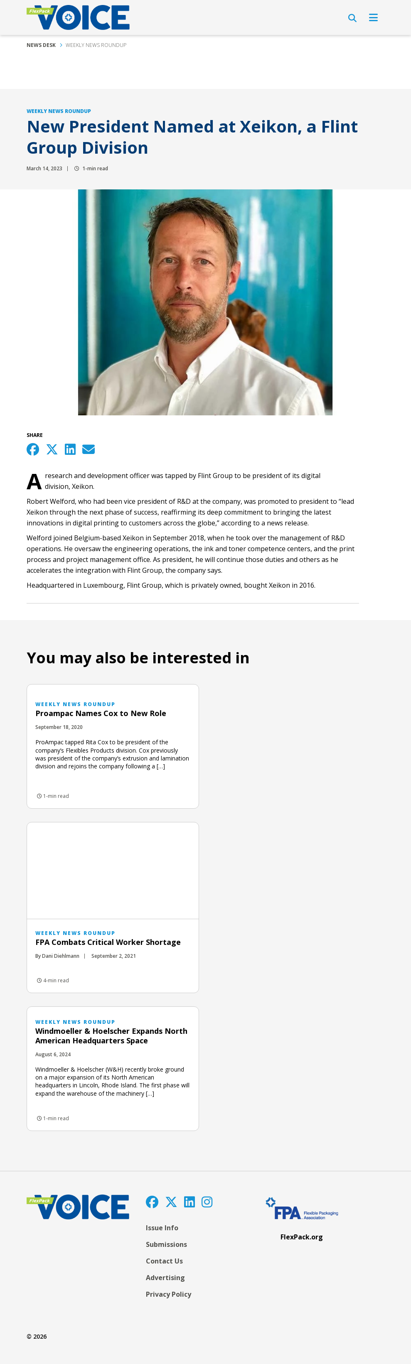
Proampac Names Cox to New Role (100, 713)
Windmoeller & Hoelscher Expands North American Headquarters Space (111, 1035)
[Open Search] (352, 18)
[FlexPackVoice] (78, 17)
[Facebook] (152, 1201)
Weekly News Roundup (96, 45)
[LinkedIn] (189, 1201)
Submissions (166, 1244)
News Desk (41, 45)
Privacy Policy (168, 1294)
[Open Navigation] (373, 17)
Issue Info (162, 1227)
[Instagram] (207, 1201)
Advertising (165, 1277)
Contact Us (164, 1261)
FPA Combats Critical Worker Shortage (108, 942)
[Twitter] (171, 1201)
